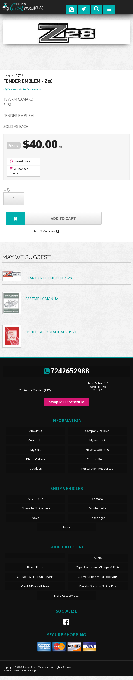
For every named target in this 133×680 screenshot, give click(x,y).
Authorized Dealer (19, 171)
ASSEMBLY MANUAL (42, 303)
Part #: (9, 76)
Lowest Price (20, 161)
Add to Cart (41, 218)
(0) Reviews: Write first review (22, 89)
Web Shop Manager (26, 674)
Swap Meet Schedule (66, 406)
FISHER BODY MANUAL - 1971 (50, 336)
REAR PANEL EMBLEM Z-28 (48, 282)
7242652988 (66, 375)
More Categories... (66, 600)
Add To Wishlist (46, 234)
